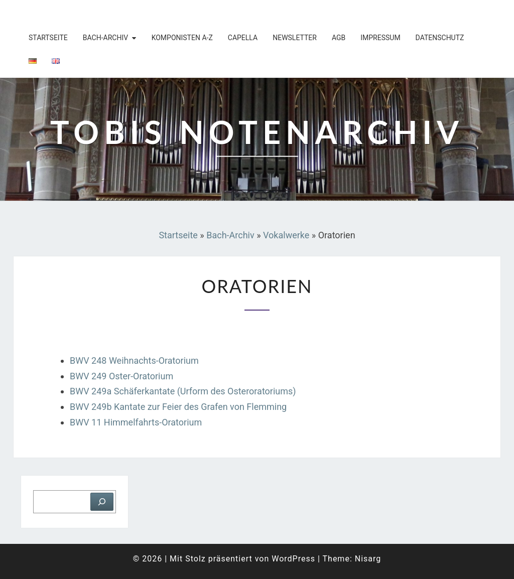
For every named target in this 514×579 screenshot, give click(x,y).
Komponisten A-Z (182, 38)
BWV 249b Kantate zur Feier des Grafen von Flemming (178, 406)
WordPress (293, 558)
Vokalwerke (286, 235)
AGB (338, 38)
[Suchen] (101, 502)
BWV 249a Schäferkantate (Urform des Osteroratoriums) (183, 391)
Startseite (48, 38)
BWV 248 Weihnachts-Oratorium (135, 360)
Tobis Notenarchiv (78, 13)
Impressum (380, 38)
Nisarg (368, 558)
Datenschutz (440, 38)
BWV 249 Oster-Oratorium (121, 376)
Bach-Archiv (105, 38)
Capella (243, 38)
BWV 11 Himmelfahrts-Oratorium (136, 422)
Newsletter (295, 38)
